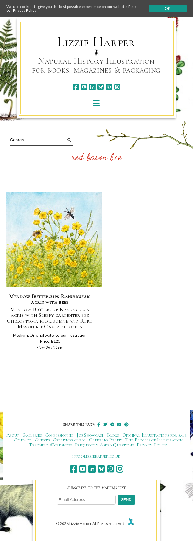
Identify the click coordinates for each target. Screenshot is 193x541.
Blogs (113, 435)
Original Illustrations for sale (154, 435)
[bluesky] (100, 87)
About (12, 435)
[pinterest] (109, 87)
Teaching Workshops (50, 445)
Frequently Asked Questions (104, 445)
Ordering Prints (106, 440)
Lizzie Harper (96, 41)
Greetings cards (69, 440)
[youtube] (84, 87)
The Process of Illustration (154, 440)
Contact (22, 440)
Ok (167, 8)
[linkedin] (92, 87)
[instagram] (117, 87)
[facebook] (76, 87)
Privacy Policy (152, 445)
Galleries (32, 435)
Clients (42, 440)
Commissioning (59, 435)
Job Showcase (90, 435)
